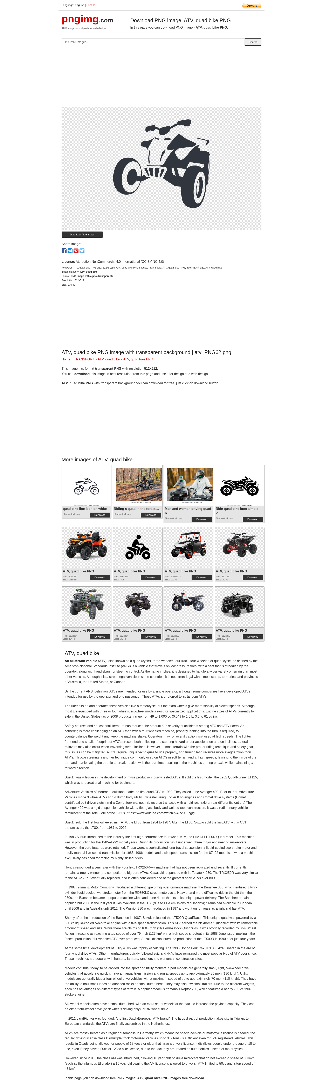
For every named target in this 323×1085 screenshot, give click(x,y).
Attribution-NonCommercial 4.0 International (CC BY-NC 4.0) (120, 261)
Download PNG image (82, 234)
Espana (91, 5)
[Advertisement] (161, 78)
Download (99, 515)
